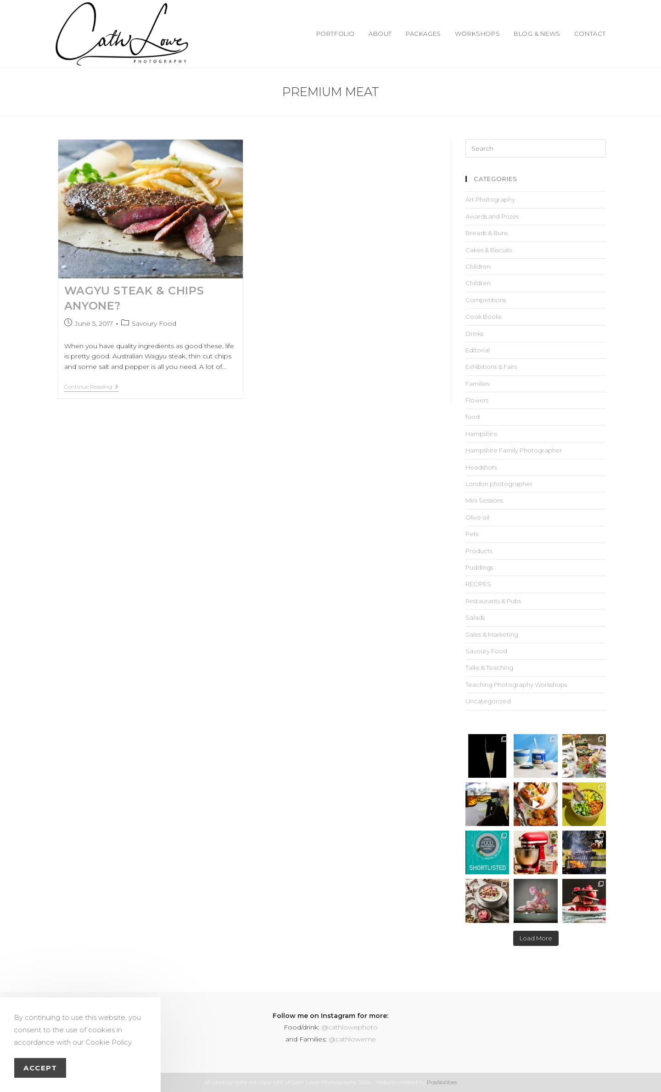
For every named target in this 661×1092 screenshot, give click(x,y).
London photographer (498, 483)
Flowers (476, 400)
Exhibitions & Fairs (491, 366)
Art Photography (490, 199)
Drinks (474, 333)
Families (477, 383)
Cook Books (483, 316)
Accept (40, 1068)
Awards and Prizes (492, 216)
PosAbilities (442, 1082)
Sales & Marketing (491, 634)
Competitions (485, 300)
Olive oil (477, 517)
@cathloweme (352, 1039)
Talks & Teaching (489, 667)
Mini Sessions (484, 500)
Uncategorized (488, 701)
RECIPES (478, 584)
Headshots (481, 467)
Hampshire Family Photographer (513, 450)
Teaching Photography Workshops (516, 684)
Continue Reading (91, 387)
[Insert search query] (535, 148)
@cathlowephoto (349, 1027)
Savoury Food (154, 323)
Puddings (479, 567)
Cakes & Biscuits (488, 250)
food (472, 416)
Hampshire (481, 433)
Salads (475, 617)
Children (478, 266)
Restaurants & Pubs (493, 601)
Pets (471, 534)
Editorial (477, 350)
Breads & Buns (486, 233)
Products (478, 550)
